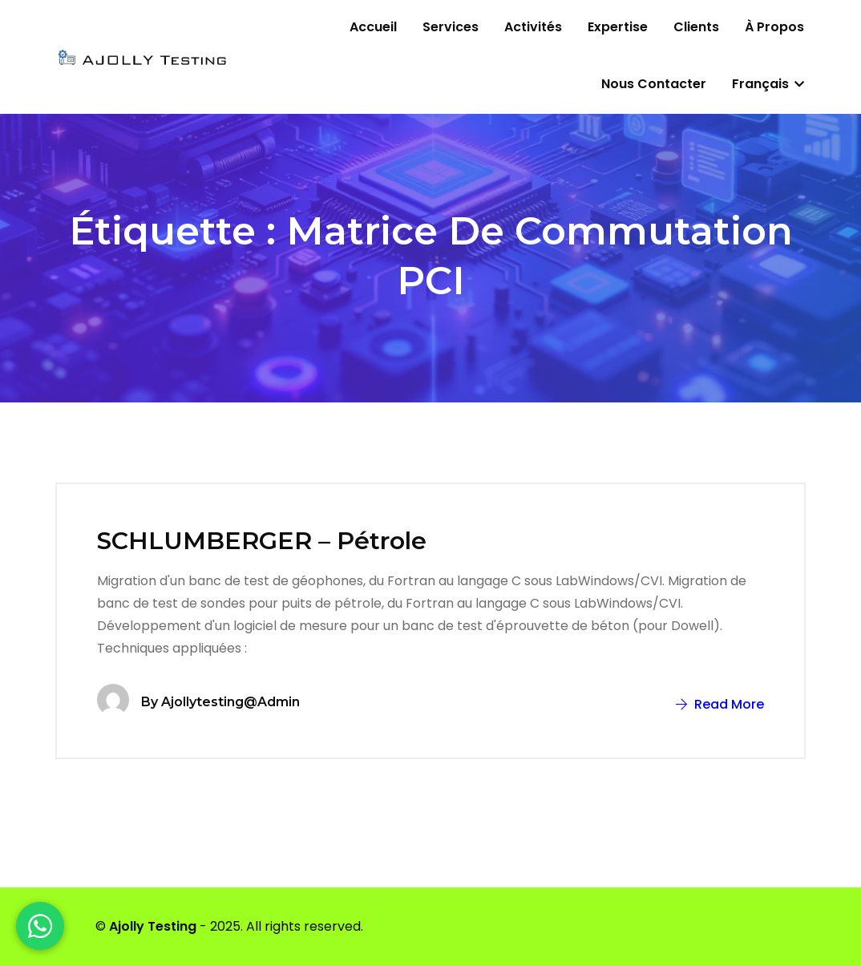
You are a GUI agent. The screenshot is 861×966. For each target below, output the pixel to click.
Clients (696, 27)
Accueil (373, 27)
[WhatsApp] (40, 926)
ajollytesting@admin (230, 701)
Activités (533, 27)
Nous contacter (653, 84)
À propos (774, 27)
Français (768, 84)
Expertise (618, 27)
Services (450, 27)
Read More (720, 704)
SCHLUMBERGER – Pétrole (261, 541)
